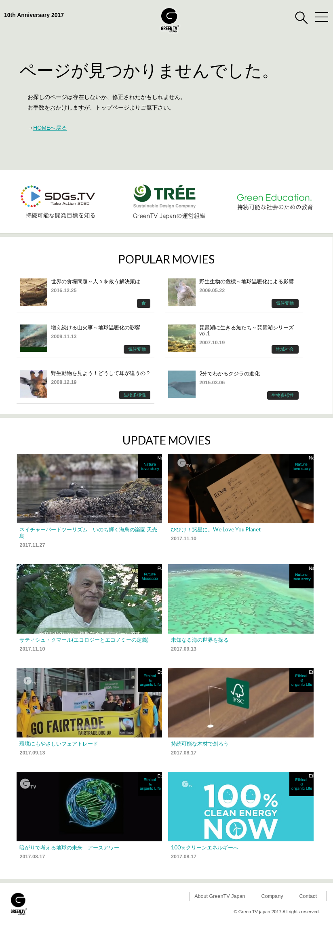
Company (272, 896)
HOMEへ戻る (50, 127)
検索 (301, 18)
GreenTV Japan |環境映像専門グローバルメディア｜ (169, 20)
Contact (308, 896)
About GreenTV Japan (219, 896)
